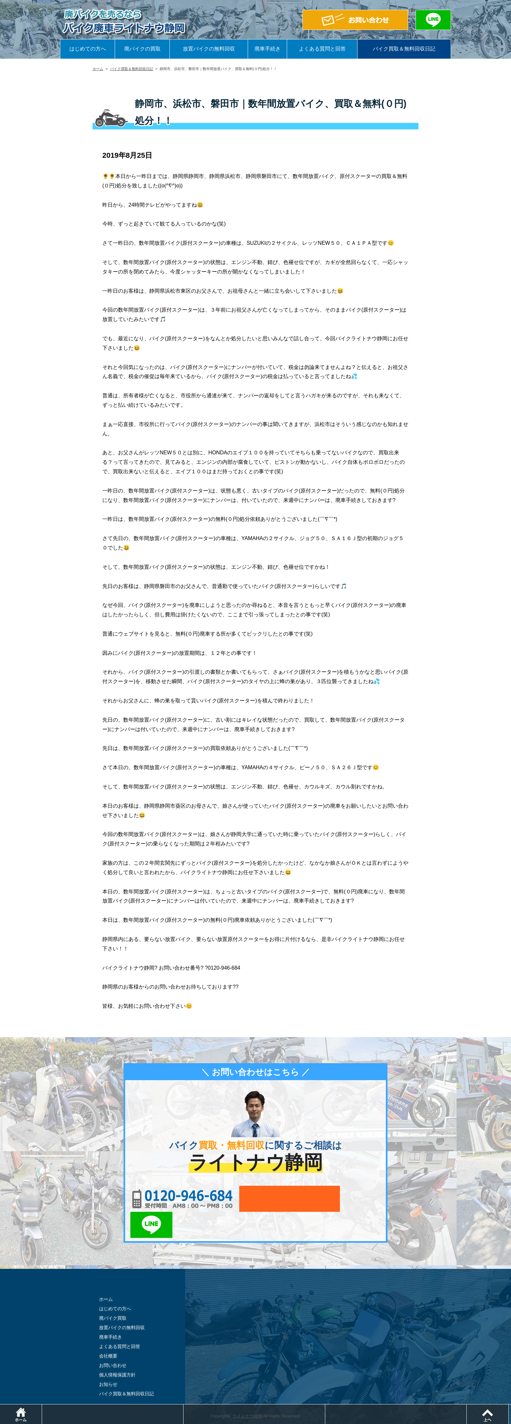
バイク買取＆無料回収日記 (404, 48)
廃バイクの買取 (142, 48)
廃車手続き (268, 48)
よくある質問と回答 (322, 48)
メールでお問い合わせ (286, 1199)
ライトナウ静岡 (247, 1389)
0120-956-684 (180, 1199)
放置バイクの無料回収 (209, 48)
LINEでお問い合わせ (361, 1199)
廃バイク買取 (112, 1292)
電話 (183, 1407)
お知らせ (108, 1358)
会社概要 (108, 1330)
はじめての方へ (87, 48)
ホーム (98, 69)
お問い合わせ (112, 1339)
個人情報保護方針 (117, 1349)
